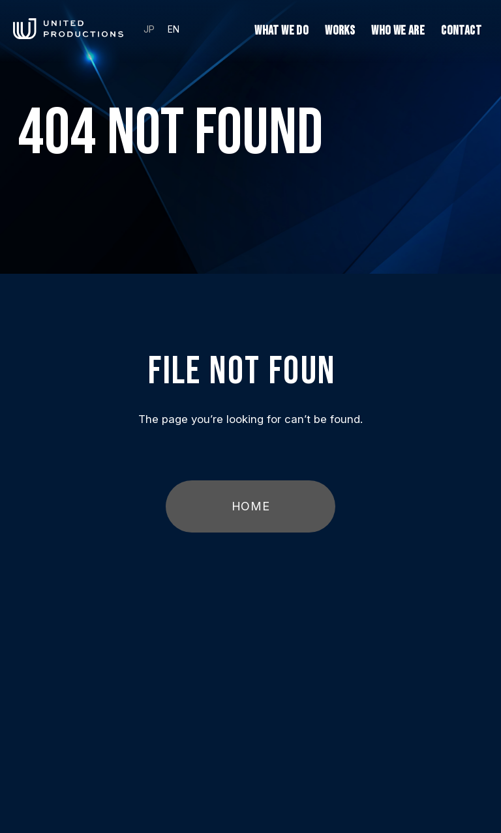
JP (149, 29)
